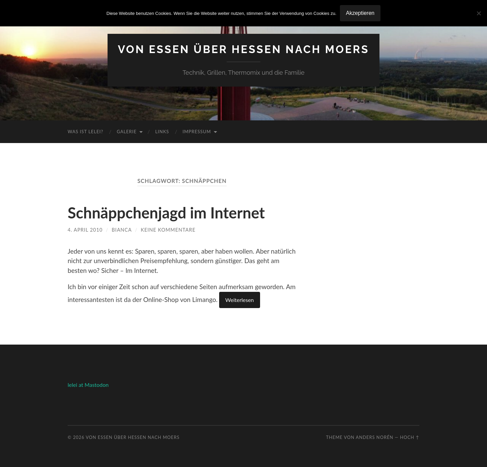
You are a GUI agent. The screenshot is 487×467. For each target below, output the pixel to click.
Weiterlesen (239, 300)
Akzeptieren (360, 13)
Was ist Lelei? (85, 131)
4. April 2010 (85, 230)
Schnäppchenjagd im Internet (166, 213)
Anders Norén (374, 437)
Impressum (197, 131)
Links (162, 131)
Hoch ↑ (409, 437)
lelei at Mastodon (88, 384)
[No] (478, 13)
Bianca (122, 230)
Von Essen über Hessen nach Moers (243, 49)
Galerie (127, 131)
